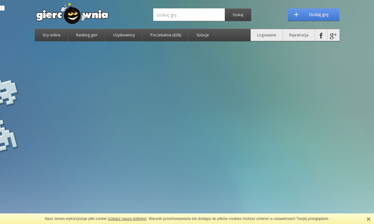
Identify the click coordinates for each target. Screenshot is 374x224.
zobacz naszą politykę (127, 219)
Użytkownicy (124, 35)
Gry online (52, 35)
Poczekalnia (165, 35)
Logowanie (266, 35)
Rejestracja (298, 35)
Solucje (202, 35)
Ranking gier (87, 35)
